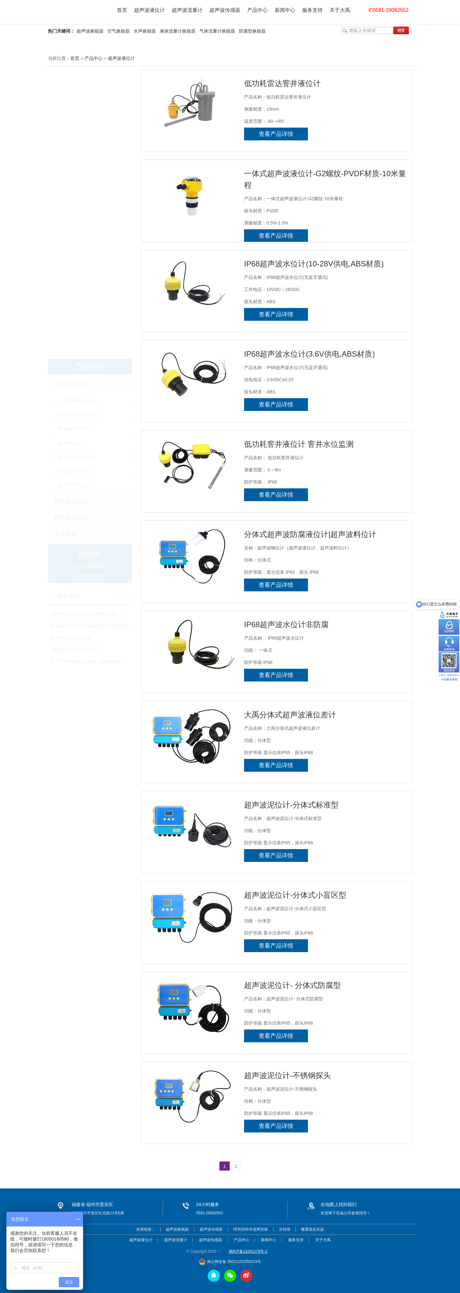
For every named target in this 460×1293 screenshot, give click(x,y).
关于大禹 (340, 10)
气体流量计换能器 (217, 31)
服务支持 (312, 10)
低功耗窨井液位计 (76, 167)
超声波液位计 (149, 10)
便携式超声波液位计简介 (75, 360)
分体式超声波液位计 (78, 125)
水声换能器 (145, 31)
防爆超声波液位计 (76, 139)
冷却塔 (284, 1229)
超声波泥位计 (71, 153)
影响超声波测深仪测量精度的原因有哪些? (92, 336)
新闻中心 (285, 10)
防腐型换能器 (252, 31)
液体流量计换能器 (177, 31)
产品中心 (257, 10)
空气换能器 (118, 31)
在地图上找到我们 (338, 1204)
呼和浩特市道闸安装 (251, 1229)
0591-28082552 (388, 10)
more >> (123, 307)
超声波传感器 (225, 10)
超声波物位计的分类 (71, 348)
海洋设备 (65, 244)
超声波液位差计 (74, 195)
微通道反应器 (312, 1229)
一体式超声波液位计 (78, 111)
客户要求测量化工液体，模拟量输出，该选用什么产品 (104, 371)
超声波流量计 (187, 10)
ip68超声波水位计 (76, 181)
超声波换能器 (90, 31)
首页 (122, 10)
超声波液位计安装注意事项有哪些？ (87, 324)
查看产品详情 (276, 134)
